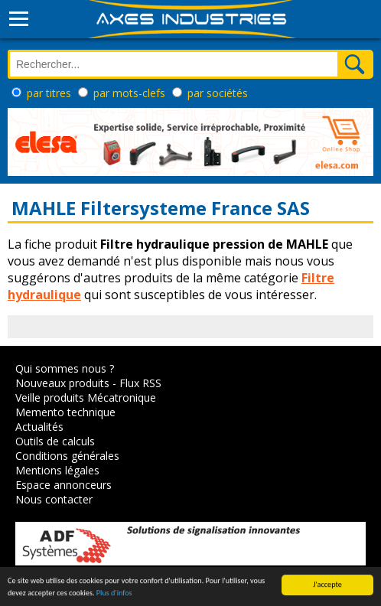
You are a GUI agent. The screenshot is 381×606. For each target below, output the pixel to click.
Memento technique (65, 412)
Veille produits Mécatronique (85, 397)
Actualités (39, 426)
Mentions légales (57, 470)
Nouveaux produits (62, 383)
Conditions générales (67, 455)
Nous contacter (54, 499)
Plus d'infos (114, 593)
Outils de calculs (55, 441)
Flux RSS (140, 383)
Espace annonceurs (63, 484)
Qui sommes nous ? (64, 368)
